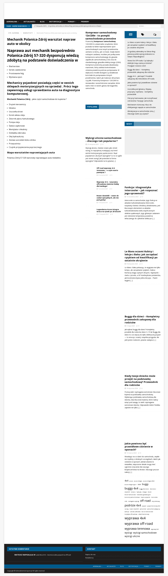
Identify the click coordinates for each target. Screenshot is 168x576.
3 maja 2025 (130, 326)
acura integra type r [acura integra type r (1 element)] (131, 484)
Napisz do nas (90, 554)
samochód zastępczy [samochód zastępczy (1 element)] (153, 509)
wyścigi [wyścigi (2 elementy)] (128, 532)
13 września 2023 (132, 197)
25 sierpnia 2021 (103, 175)
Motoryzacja (55, 21)
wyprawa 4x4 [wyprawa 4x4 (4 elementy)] (135, 518)
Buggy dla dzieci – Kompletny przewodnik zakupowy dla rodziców (142, 319)
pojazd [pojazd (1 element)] (144, 506)
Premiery (85, 21)
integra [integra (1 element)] (144, 492)
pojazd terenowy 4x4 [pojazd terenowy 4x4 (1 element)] (153, 506)
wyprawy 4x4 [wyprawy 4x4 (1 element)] (155, 529)
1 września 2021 (103, 189)
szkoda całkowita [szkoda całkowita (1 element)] (135, 511)
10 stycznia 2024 (132, 388)
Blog (42, 21)
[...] (115, 161)
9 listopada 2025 (132, 264)
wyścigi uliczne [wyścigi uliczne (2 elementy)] (132, 536)
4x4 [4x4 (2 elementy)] (126, 480)
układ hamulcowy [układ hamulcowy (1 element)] (143, 514)
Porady (71, 21)
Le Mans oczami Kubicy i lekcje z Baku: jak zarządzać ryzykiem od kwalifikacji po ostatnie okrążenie (142, 45)
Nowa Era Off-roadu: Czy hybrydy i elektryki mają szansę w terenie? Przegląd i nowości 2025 (140, 63)
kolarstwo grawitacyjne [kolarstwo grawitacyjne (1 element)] (144, 494)
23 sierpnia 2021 (93, 144)
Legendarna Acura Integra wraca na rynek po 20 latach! (109, 210)
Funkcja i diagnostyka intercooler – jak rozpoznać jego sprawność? (141, 190)
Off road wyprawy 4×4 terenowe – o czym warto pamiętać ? (107, 170)
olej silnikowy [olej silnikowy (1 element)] (156, 501)
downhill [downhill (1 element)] (127, 492)
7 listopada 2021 (103, 202)
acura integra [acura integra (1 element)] (138, 481)
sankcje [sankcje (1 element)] (127, 511)
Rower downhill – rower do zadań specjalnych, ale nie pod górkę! (108, 198)
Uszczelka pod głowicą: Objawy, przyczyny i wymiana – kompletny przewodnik (140, 91)
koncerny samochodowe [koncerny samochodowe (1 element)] (132, 497)
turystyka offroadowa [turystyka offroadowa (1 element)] (131, 514)
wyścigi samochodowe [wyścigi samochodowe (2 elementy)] (145, 532)
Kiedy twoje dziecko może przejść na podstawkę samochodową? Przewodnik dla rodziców (141, 380)
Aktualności (29, 21)
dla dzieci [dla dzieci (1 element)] (153, 489)
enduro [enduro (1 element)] (133, 492)
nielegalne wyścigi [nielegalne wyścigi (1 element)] (133, 501)
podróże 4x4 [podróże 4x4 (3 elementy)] (133, 505)
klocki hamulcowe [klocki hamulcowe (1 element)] (130, 494)
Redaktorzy (89, 558)
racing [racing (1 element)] (126, 509)
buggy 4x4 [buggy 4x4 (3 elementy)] (131, 488)
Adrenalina (12, 21)
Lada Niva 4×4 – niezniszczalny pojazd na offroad (53, 555)
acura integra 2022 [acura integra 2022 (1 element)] (148, 481)
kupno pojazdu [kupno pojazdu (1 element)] (145, 497)
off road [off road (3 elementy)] (145, 501)
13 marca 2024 (131, 453)
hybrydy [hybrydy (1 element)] (139, 492)
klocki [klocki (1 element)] (149, 492)
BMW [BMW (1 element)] (139, 484)
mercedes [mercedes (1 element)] (154, 497)
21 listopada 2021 (103, 214)
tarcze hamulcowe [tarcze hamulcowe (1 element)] (147, 511)
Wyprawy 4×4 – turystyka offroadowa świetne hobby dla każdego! (108, 184)
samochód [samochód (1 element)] (143, 509)
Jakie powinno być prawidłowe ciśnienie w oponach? (139, 446)
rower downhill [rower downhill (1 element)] (134, 509)
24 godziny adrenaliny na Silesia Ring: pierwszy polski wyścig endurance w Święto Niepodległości (141, 54)
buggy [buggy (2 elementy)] (145, 484)
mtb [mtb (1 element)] (126, 501)
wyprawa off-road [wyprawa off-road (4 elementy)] (139, 523)
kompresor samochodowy (105, 41)
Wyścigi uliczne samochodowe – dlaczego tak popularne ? (103, 139)
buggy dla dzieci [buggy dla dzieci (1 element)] (144, 489)
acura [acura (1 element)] (131, 481)
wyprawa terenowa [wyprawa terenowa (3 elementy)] (137, 529)
